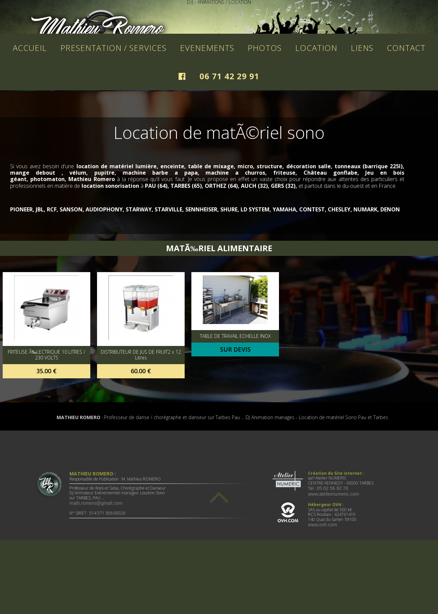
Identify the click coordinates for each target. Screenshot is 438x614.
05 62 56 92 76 (332, 555)
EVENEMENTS (207, 115)
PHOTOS (265, 115)
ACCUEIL (30, 115)
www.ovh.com (322, 592)
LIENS (362, 115)
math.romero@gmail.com (95, 570)
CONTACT (406, 115)
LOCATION (316, 115)
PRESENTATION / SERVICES (113, 115)
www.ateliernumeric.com (333, 561)
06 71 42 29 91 (229, 143)
